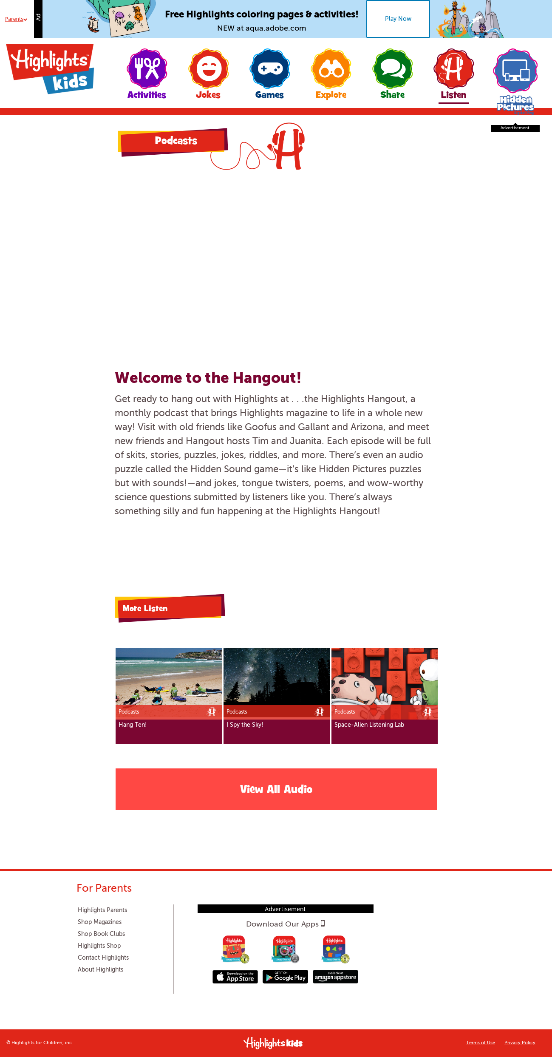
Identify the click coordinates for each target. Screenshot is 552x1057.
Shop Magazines (100, 922)
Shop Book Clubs (101, 934)
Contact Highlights (103, 958)
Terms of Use (480, 1043)
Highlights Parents (102, 910)
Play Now (398, 19)
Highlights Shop (99, 946)
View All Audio (276, 790)
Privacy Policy (519, 1043)
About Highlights (100, 970)
